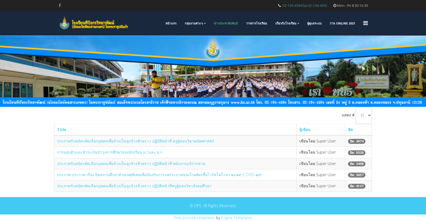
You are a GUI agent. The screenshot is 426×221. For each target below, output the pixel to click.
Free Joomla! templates (194, 217)
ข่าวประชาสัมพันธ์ (226, 23)
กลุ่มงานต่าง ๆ (194, 23)
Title (61, 129)
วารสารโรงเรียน (256, 23)
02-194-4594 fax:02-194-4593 (305, 5)
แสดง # (348, 114)
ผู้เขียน (305, 129)
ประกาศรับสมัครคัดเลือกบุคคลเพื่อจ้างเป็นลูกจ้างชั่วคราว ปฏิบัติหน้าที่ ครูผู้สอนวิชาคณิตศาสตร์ (135, 141)
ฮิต (350, 129)
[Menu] (365, 23)
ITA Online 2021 (342, 23)
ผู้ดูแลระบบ (314, 23)
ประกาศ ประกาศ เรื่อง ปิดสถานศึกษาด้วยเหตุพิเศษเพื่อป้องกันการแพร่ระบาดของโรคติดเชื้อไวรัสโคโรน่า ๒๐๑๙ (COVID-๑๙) (159, 174)
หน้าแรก (171, 23)
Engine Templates (236, 217)
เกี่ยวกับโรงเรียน (285, 23)
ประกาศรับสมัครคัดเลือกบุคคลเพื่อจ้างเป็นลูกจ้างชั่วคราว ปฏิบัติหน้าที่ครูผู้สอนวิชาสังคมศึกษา (134, 185)
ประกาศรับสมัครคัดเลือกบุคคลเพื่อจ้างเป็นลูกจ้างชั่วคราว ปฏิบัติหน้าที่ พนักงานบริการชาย (131, 163)
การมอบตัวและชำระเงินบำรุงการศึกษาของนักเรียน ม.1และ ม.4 (109, 152)
